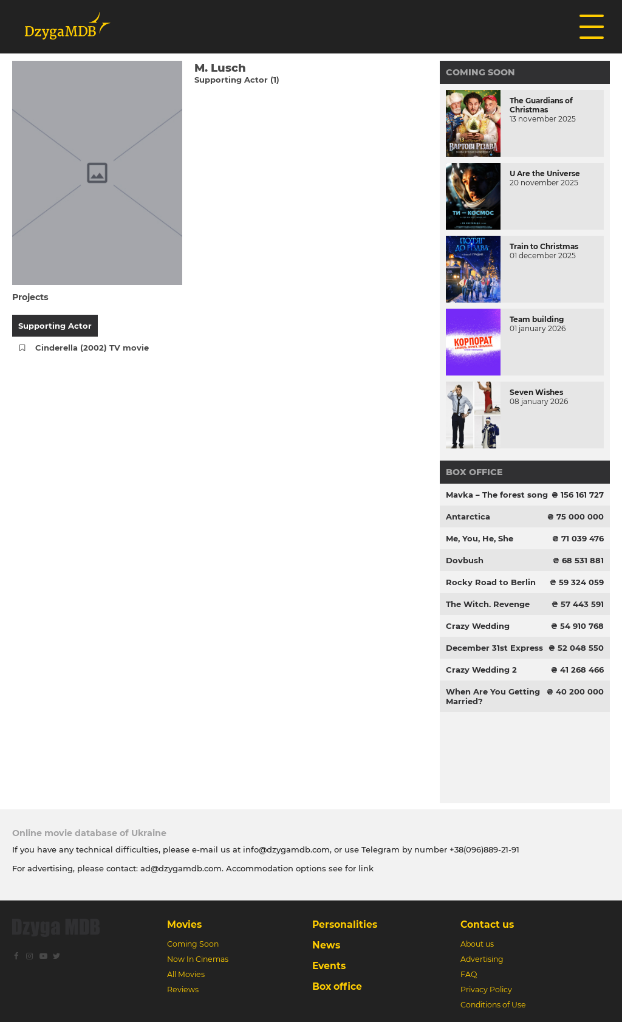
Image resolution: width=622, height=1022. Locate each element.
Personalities (344, 924)
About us (477, 943)
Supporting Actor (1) (236, 79)
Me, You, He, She (479, 538)
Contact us (487, 924)
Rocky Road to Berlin (491, 582)
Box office (474, 472)
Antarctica (468, 516)
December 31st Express (494, 648)
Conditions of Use (493, 1004)
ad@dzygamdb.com (181, 868)
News (326, 945)
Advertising (482, 959)
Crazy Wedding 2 (481, 669)
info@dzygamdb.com (285, 849)
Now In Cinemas (197, 959)
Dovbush (465, 560)
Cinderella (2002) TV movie (92, 347)
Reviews (183, 989)
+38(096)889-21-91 (484, 849)
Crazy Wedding (478, 626)
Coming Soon (480, 72)
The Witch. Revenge (488, 604)
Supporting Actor (55, 326)
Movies (184, 924)
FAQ (468, 974)
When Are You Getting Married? (493, 696)
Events (329, 966)
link (366, 868)
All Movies (186, 974)
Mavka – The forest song (497, 494)
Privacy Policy (486, 989)
